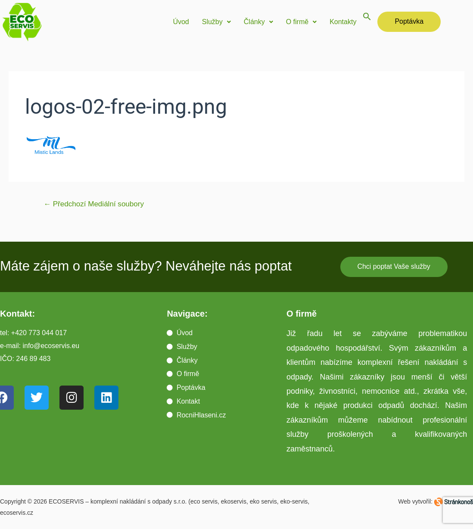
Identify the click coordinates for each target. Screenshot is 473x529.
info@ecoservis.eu (50, 345)
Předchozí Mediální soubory (94, 204)
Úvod (181, 21)
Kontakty (343, 21)
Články (258, 21)
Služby (216, 21)
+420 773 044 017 (39, 332)
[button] (216, 22)
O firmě (301, 21)
